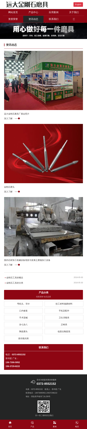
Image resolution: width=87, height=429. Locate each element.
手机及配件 (64, 310)
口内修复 (23, 310)
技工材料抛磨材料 (64, 304)
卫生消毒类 (64, 317)
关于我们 (74, 12)
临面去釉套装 (64, 331)
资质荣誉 (13, 19)
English (78, 4)
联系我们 (53, 19)
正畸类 (64, 324)
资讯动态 (33, 19)
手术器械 (23, 317)
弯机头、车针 (23, 304)
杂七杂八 (23, 324)
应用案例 (53, 12)
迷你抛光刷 (23, 338)
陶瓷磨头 (23, 331)
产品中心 (33, 12)
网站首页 (13, 12)
